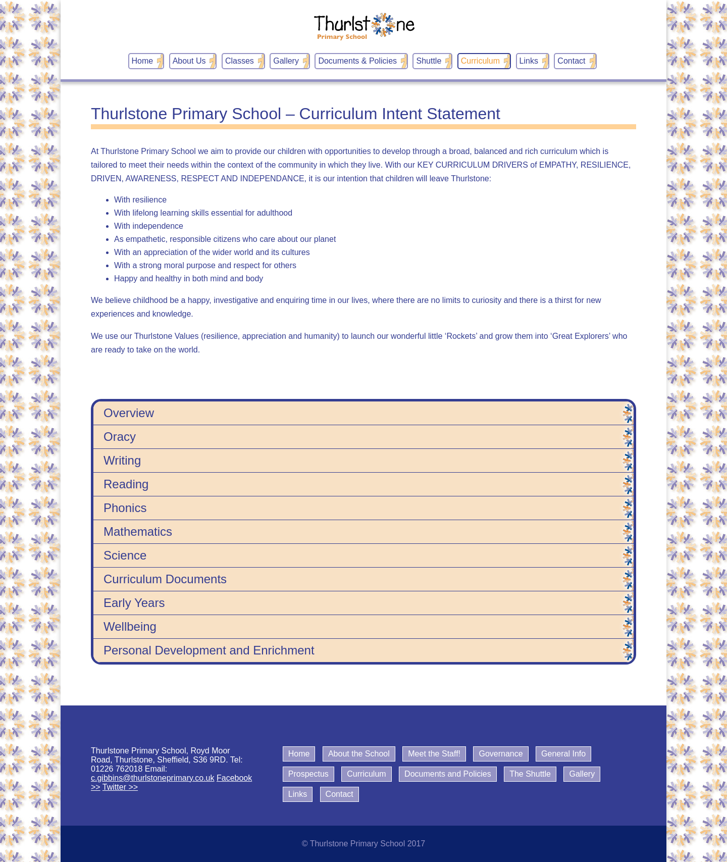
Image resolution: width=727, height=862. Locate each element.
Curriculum (480, 61)
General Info (563, 753)
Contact (571, 61)
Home (142, 61)
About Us (189, 61)
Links (529, 61)
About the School (359, 753)
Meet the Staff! (434, 753)
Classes (239, 61)
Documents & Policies (357, 61)
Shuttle (428, 61)
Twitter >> (120, 787)
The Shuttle (530, 774)
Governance (501, 753)
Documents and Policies (447, 774)
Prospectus (308, 774)
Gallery (286, 61)
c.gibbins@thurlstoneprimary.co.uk (153, 778)
